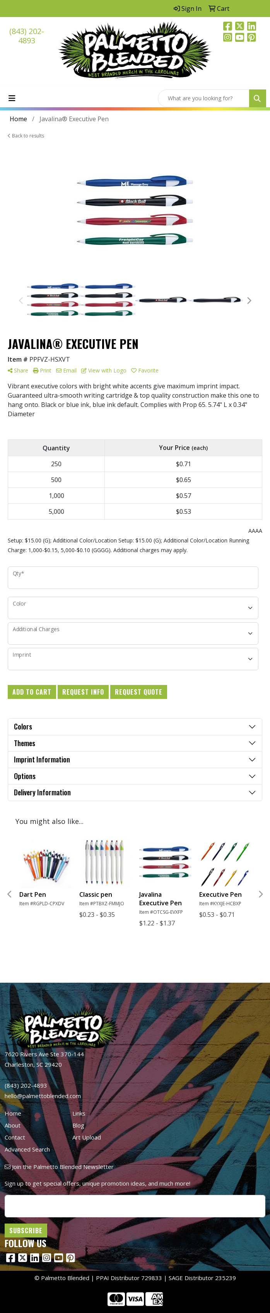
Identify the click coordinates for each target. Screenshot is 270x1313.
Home (13, 1113)
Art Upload (86, 1137)
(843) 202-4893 (26, 36)
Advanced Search (27, 1149)
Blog (78, 1125)
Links (78, 1113)
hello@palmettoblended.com (43, 1096)
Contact (15, 1137)
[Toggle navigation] (12, 98)
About (13, 1125)
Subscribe (26, 1230)
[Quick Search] (203, 98)
